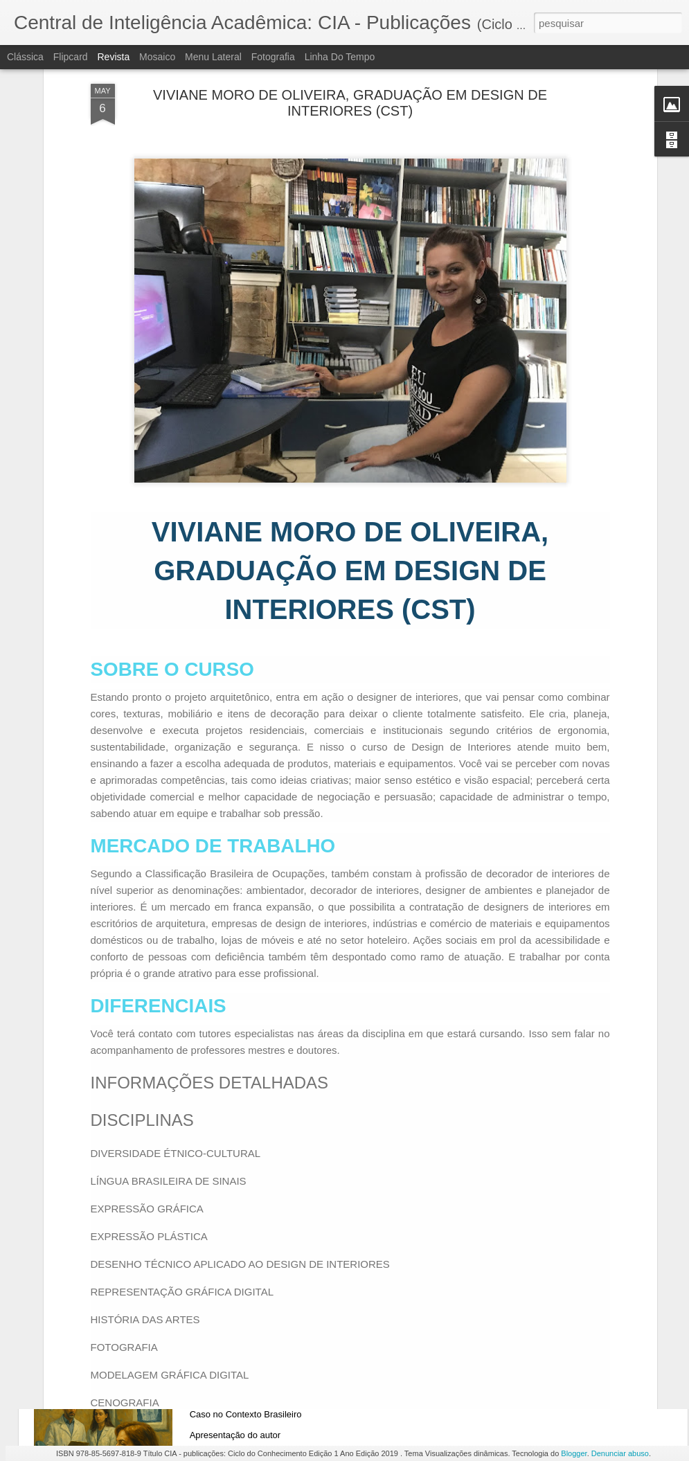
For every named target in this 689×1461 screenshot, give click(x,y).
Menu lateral (213, 56)
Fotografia (273, 56)
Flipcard (70, 56)
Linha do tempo (340, 56)
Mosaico (157, 56)
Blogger (574, 1453)
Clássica (25, 56)
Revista (113, 56)
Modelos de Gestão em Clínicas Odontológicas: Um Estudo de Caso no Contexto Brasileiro (341, 1383)
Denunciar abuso (620, 1453)
